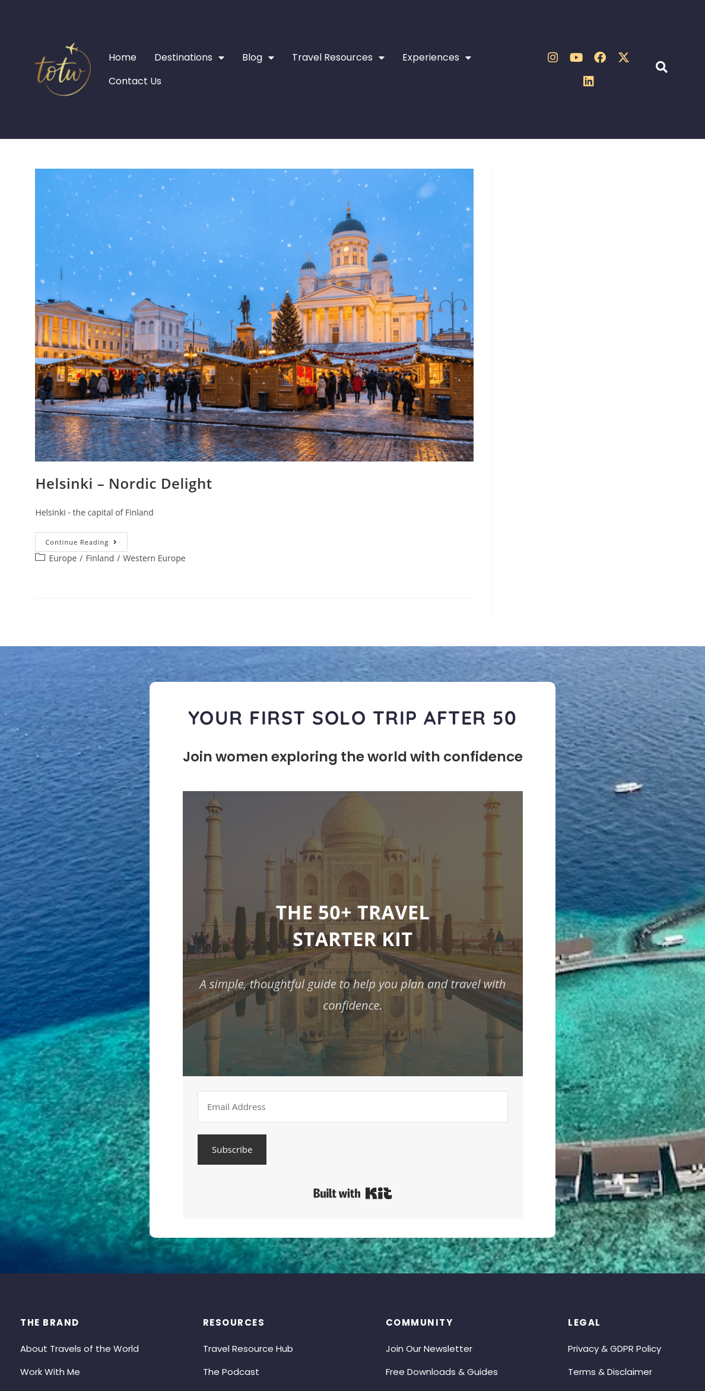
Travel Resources (338, 57)
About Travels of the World (79, 1348)
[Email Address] (353, 1107)
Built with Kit (352, 1193)
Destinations (189, 57)
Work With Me (50, 1371)
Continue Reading (86, 539)
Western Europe (154, 558)
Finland (99, 558)
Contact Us (135, 81)
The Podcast (231, 1371)
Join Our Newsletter (429, 1348)
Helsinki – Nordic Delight (123, 483)
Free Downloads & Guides (442, 1371)
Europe (63, 558)
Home (122, 57)
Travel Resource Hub (248, 1348)
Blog (258, 57)
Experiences (436, 57)
